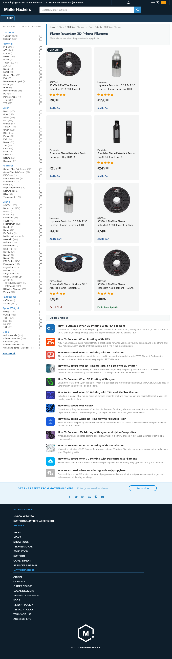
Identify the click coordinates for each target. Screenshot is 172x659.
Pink (7, 139)
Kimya (8, 230)
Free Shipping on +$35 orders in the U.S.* (23, 2)
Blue (8, 133)
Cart (157, 2)
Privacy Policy (23, 609)
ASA (7, 65)
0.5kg (9, 311)
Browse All (9, 353)
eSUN (8, 221)
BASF (7, 211)
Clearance (10, 341)
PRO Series (11, 261)
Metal (8, 72)
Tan (7, 145)
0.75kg (9, 315)
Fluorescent (11, 181)
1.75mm (10, 36)
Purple (8, 136)
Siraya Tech (11, 273)
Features (8, 165)
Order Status (22, 586)
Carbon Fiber (11, 75)
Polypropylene (12, 97)
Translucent (12, 197)
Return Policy (23, 604)
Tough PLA (10, 62)
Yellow (9, 126)
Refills (9, 300)
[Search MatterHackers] (137, 10)
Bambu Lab (11, 208)
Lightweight (11, 191)
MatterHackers (13, 236)
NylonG (9, 252)
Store (61, 27)
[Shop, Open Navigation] (8, 18)
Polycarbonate (12, 90)
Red (8, 120)
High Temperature (14, 187)
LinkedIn (89, 497)
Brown (8, 142)
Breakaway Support (14, 81)
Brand (6, 201)
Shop (16, 532)
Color (6, 107)
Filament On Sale (13, 344)
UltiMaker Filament (14, 289)
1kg (8, 318)
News (17, 537)
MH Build (10, 239)
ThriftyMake (12, 286)
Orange (9, 123)
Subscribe (143, 488)
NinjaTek (10, 249)
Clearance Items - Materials (18, 348)
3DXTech (10, 205)
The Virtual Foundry (15, 283)
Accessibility (22, 618)
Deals (6, 331)
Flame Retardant (13, 178)
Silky (8, 194)
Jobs (16, 600)
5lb (7, 324)
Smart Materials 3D (14, 277)
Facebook (70, 497)
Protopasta (11, 264)
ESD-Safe (10, 175)
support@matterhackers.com (34, 521)
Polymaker (11, 267)
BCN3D (8, 214)
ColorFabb (10, 217)
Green (9, 130)
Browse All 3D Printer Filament (22, 26)
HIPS (7, 87)
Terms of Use (22, 614)
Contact (19, 581)
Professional (22, 546)
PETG (9, 56)
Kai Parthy (10, 233)
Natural (9, 158)
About (17, 576)
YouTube (102, 497)
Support (19, 556)
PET (7, 53)
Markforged (10, 245)
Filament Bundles (14, 338)
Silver (8, 154)
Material (8, 43)
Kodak (8, 227)
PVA (7, 78)
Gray (8, 114)
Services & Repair (25, 565)
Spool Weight (11, 308)
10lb (7, 327)
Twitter (76, 497)
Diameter (8, 32)
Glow (8, 184)
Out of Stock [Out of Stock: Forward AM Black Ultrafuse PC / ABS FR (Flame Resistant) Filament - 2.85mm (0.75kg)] (56, 307)
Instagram (83, 497)
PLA (8, 47)
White (9, 117)
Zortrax (9, 292)
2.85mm (10, 39)
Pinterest (96, 497)
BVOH (8, 84)
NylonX (8, 258)
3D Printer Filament (75, 27)
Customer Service (55, 2)
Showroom (21, 541)
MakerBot (10, 242)
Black (9, 111)
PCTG (8, 59)
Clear (8, 148)
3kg (7, 321)
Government (22, 560)
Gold (8, 151)
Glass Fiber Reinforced (16, 172)
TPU (8, 100)
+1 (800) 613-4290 (74, 2)
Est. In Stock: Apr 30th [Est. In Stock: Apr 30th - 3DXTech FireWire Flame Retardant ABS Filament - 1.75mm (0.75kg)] (107, 307)
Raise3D (9, 270)
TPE (7, 103)
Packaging (9, 296)
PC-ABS (8, 93)
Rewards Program (26, 595)
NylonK (8, 255)
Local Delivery (23, 590)
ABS (8, 50)
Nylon (8, 69)
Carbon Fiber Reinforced (17, 169)
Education (20, 551)
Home (52, 27)
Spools (10, 303)
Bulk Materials (13, 335)
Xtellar (8, 280)
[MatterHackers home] (86, 633)
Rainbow (9, 161)
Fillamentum (12, 224)
